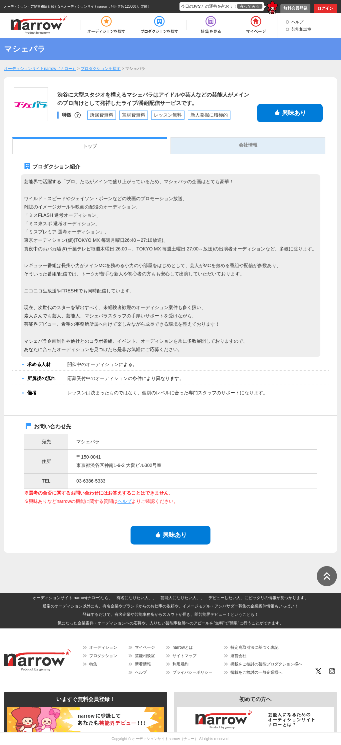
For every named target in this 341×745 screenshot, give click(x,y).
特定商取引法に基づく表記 (254, 647)
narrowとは (182, 647)
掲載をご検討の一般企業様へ (256, 672)
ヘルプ (297, 22)
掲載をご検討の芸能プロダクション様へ (266, 664)
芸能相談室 (301, 29)
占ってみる (250, 6)
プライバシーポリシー (192, 672)
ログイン (325, 8)
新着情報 (143, 664)
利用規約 (180, 664)
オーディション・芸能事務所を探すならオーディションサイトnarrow (56, 6)
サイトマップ (184, 655)
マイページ (145, 647)
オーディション (103, 647)
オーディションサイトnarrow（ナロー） (165, 739)
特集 (93, 664)
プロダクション (103, 655)
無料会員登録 (295, 8)
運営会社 (238, 655)
